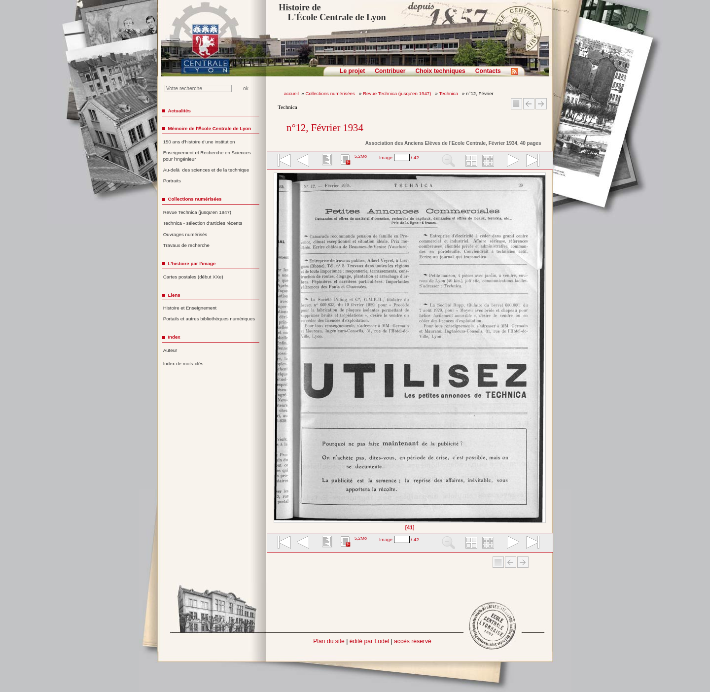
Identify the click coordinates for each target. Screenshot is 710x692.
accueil (291, 93)
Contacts (488, 71)
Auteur (170, 350)
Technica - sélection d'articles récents (203, 223)
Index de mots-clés (183, 363)
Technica (449, 93)
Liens (174, 295)
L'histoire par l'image (191, 263)
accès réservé (412, 641)
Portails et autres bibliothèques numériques (209, 318)
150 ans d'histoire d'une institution (199, 141)
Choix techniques (440, 71)
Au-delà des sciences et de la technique (206, 170)
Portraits (172, 180)
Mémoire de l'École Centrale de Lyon (209, 128)
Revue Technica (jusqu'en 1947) (397, 93)
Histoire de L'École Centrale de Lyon (332, 12)
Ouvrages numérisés (185, 234)
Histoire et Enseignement (190, 308)
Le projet (352, 71)
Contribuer (390, 71)
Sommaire (516, 103)
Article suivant (541, 103)
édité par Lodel (369, 641)
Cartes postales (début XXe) (193, 276)
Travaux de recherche (186, 245)
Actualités (179, 110)
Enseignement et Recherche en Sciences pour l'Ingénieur (207, 156)
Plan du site (329, 641)
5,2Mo (361, 156)
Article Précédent (528, 103)
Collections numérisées (330, 93)
